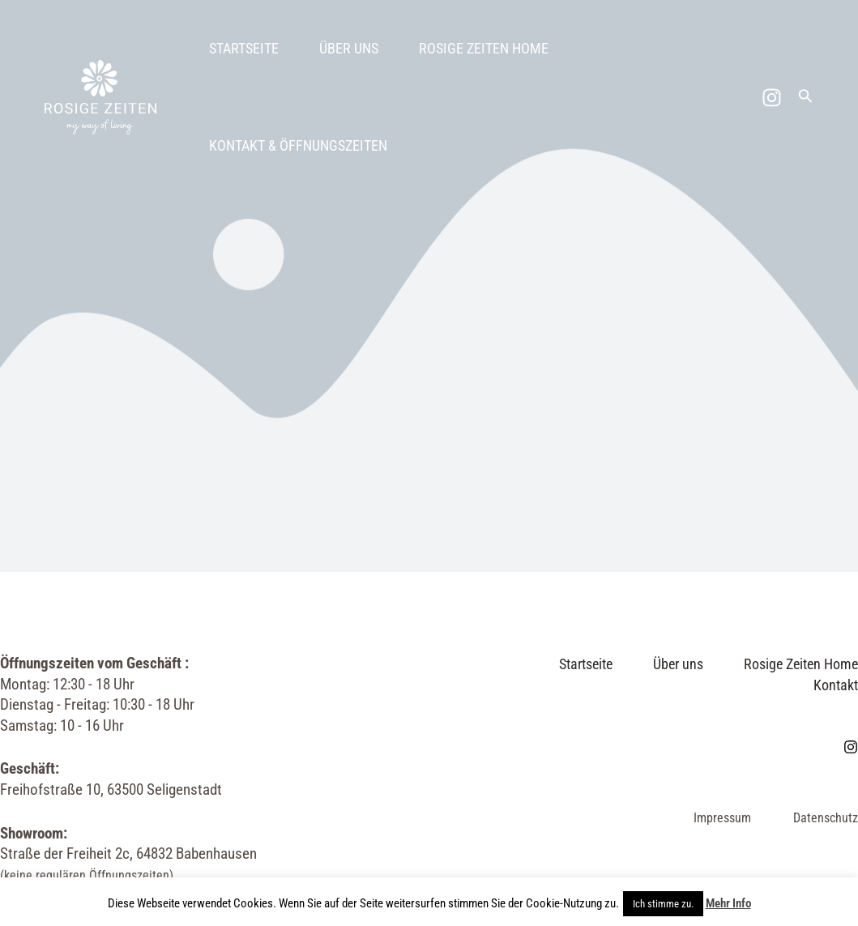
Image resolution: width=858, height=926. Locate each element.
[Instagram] (772, 97)
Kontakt (835, 684)
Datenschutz (825, 818)
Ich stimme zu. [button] (663, 904)
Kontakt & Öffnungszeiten (298, 145)
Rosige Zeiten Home (484, 48)
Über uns (348, 48)
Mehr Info (728, 903)
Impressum (722, 818)
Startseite (244, 48)
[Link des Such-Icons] (805, 98)
